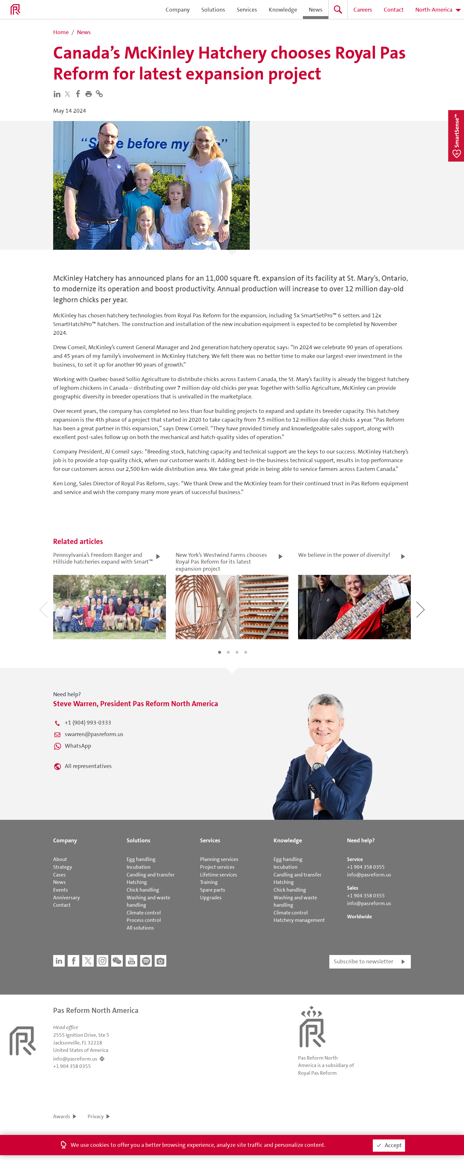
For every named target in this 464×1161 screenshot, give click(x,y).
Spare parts (212, 889)
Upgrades (211, 897)
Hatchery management (299, 920)
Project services (217, 867)
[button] (90, 93)
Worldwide (359, 916)
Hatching (137, 882)
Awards (61, 1116)
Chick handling (143, 889)
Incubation (138, 867)
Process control (144, 920)
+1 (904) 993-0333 (88, 722)
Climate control (144, 912)
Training (209, 882)
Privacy (96, 1116)
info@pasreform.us (369, 874)
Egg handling (141, 859)
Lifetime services (218, 874)
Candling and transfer (151, 874)
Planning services (219, 859)
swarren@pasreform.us (94, 734)
